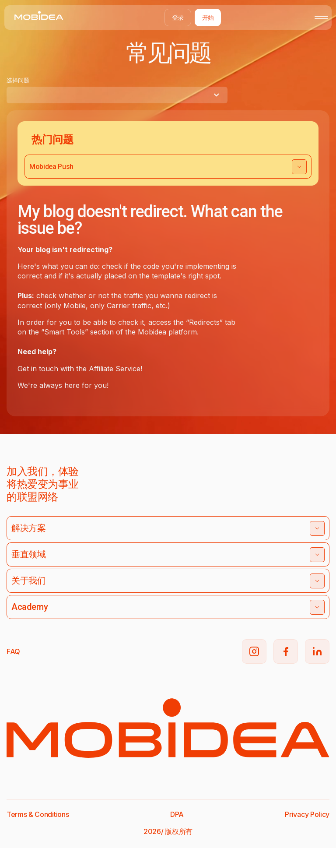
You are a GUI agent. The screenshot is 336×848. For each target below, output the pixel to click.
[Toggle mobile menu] (321, 17)
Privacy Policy (307, 814)
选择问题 (18, 80)
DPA (177, 814)
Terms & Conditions (38, 814)
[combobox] (117, 95)
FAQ (13, 651)
